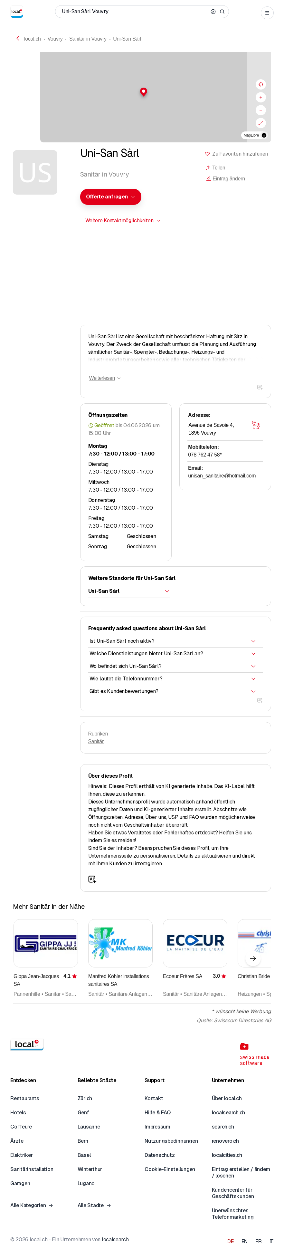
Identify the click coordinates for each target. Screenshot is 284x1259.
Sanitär (96, 741)
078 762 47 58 (205, 454)
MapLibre (251, 135)
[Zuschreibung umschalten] (264, 135)
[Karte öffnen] (256, 424)
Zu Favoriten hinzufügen (240, 153)
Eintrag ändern (225, 178)
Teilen (215, 167)
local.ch (32, 39)
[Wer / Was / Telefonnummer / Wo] (135, 12)
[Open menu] (267, 12)
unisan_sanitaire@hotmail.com (222, 475)
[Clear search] (213, 11)
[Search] (222, 11)
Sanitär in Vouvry (88, 39)
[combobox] (111, 197)
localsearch (115, 1239)
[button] (142, 92)
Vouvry (54, 39)
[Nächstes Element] (253, 958)
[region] (142, 97)
